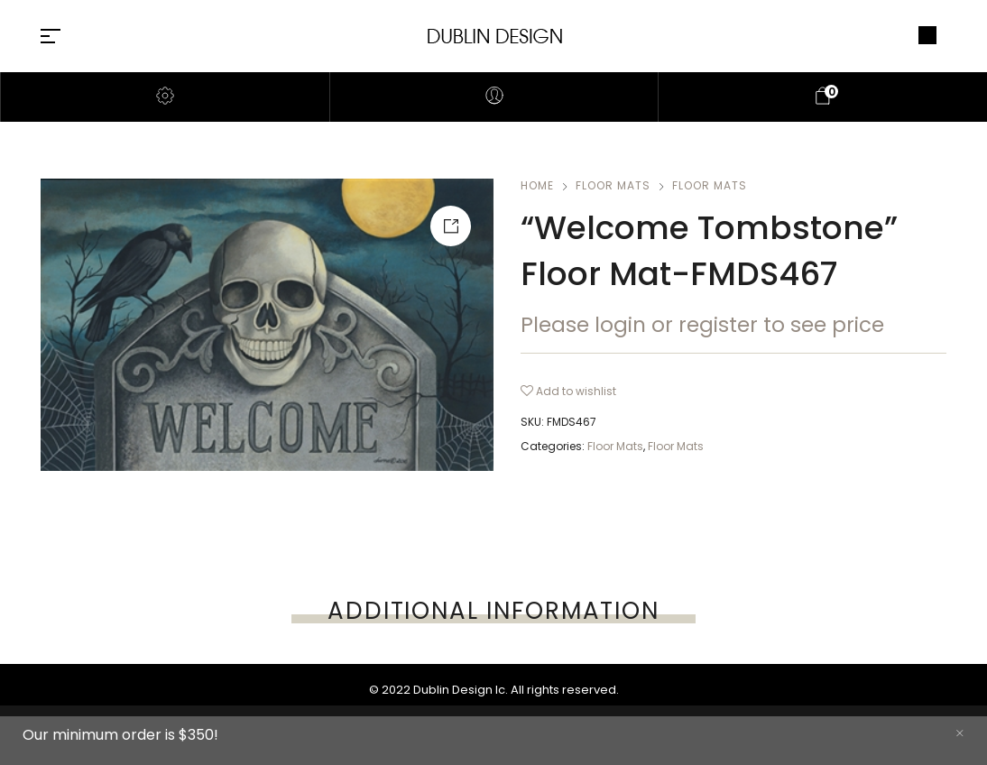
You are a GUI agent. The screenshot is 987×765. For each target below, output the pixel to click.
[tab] (493, 610)
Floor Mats (613, 185)
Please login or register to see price (702, 324)
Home (537, 185)
